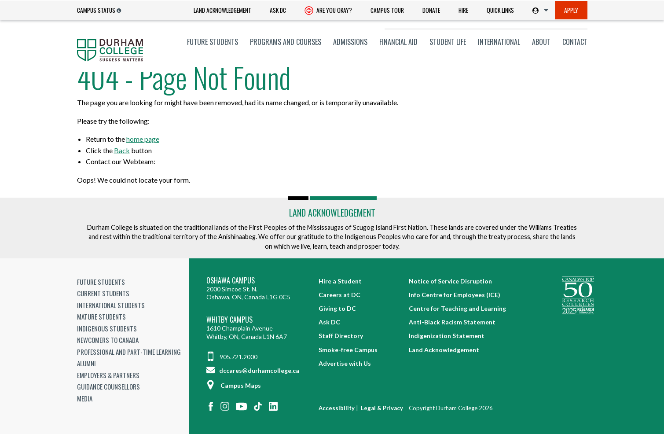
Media (84, 398)
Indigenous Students (107, 328)
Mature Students (101, 316)
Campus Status (96, 10)
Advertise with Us (345, 363)
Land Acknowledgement (222, 10)
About (541, 41)
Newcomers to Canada (108, 340)
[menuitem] (222, 10)
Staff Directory (341, 335)
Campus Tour (387, 10)
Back (122, 150)
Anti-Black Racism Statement (452, 322)
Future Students (212, 41)
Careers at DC (339, 294)
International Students (111, 305)
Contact (574, 41)
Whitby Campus (229, 319)
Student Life (447, 41)
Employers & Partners (108, 375)
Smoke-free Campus (348, 349)
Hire (463, 10)
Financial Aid (398, 41)
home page (142, 139)
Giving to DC (337, 308)
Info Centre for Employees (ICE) (454, 294)
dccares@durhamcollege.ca (252, 370)
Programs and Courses (285, 41)
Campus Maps (233, 385)
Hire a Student (340, 281)
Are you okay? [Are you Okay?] (328, 11)
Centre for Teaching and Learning (457, 308)
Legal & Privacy (382, 408)
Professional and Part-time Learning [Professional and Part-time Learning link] (129, 352)
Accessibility (337, 408)
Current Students (103, 293)
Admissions (350, 41)
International (499, 41)
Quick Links (500, 10)
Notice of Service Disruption (450, 281)
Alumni (86, 363)
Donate (431, 10)
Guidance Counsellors (108, 386)
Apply (571, 10)
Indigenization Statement (446, 335)
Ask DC (278, 10)
